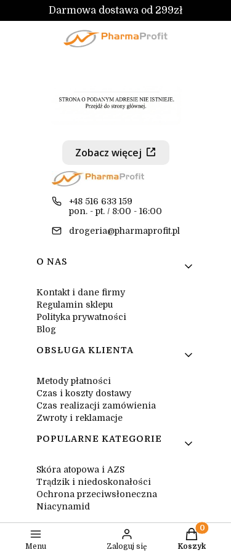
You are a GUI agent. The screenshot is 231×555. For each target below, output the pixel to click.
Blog (46, 329)
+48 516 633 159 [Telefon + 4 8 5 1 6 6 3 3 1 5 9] (100, 201)
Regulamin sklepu (74, 304)
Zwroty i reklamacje (79, 418)
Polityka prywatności (81, 317)
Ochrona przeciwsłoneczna (96, 494)
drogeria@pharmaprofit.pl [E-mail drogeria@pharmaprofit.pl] (124, 231)
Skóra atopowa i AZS (80, 469)
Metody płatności (73, 381)
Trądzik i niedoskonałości (93, 482)
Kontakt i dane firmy (80, 292)
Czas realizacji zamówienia (96, 405)
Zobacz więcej (108, 152)
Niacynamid (63, 506)
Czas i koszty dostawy (83, 393)
